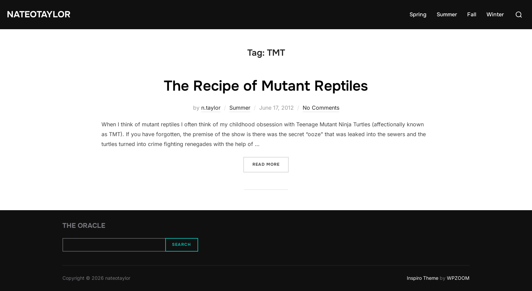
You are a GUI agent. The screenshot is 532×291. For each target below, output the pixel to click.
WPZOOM (458, 278)
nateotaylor (39, 14)
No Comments (321, 107)
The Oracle (83, 225)
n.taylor (211, 107)
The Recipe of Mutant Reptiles (266, 86)
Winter (495, 14)
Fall (471, 14)
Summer (447, 14)
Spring (418, 14)
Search (181, 244)
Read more (270, 164)
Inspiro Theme (422, 278)
